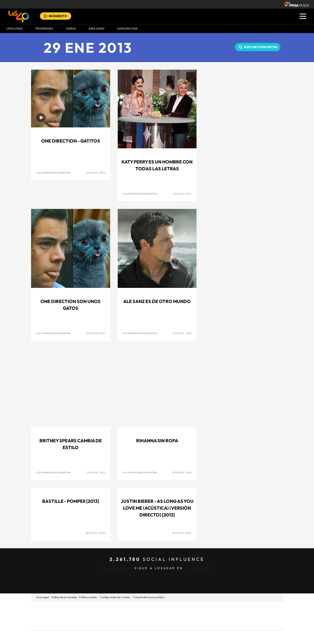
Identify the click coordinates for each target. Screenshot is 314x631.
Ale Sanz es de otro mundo (157, 301)
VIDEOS (71, 28)
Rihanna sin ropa (157, 441)
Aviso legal (42, 597)
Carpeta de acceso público (148, 597)
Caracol (247, 608)
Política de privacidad (64, 597)
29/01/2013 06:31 (96, 472)
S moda (188, 623)
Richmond (96, 623)
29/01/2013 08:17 (182, 193)
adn (228, 608)
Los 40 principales (123, 608)
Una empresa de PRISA (54, 612)
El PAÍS (99, 608)
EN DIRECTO (58, 16)
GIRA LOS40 (96, 28)
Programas (44, 28)
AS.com (212, 608)
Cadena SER (195, 608)
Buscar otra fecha (260, 47)
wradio (148, 616)
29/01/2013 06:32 (182, 333)
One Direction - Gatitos (70, 141)
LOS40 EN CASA (127, 28)
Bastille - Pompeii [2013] (70, 501)
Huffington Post (106, 616)
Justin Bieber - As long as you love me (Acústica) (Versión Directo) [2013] (157, 508)
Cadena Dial (187, 616)
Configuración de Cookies (115, 597)
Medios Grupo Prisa (54, 625)
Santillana (147, 608)
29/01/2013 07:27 (95, 333)
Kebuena (242, 616)
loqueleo (211, 623)
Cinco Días (167, 616)
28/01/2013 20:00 (95, 533)
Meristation (235, 623)
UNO (133, 616)
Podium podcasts (146, 623)
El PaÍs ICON (167, 623)
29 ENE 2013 (88, 47)
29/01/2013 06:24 (182, 472)
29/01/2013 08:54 (95, 172)
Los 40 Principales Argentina (53, 172)
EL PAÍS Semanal (205, 616)
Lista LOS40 (14, 28)
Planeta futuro (224, 616)
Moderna (121, 623)
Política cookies (88, 597)
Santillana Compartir (173, 608)
